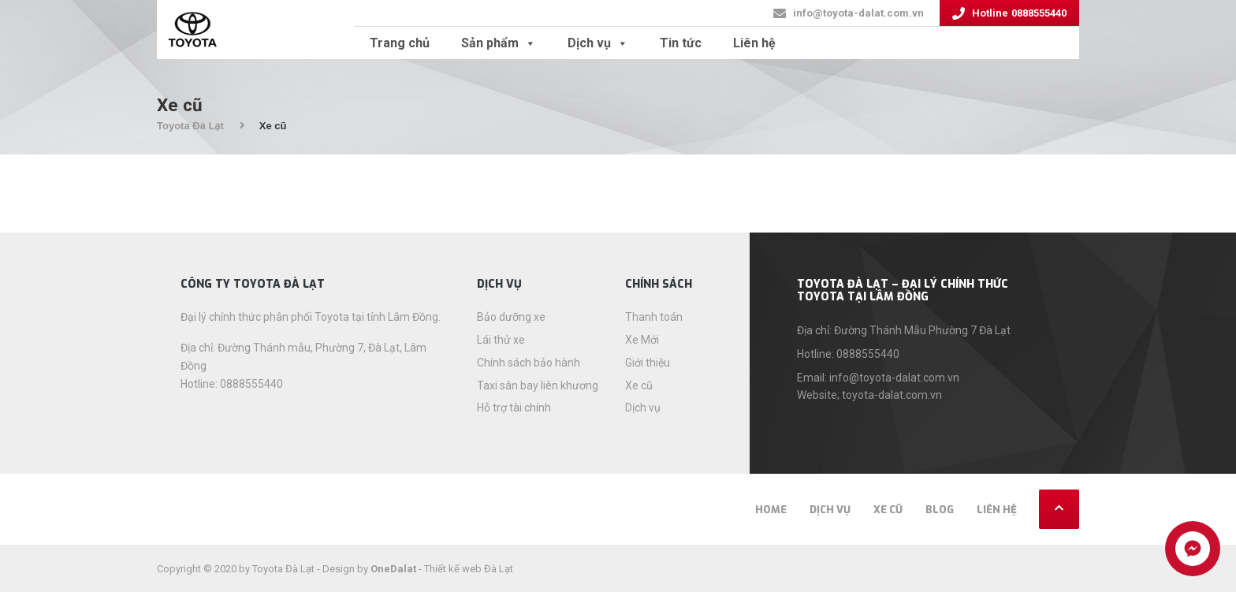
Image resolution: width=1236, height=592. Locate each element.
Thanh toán (654, 317)
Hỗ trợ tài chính (514, 407)
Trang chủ (400, 42)
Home (771, 509)
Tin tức (681, 42)
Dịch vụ (598, 42)
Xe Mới (642, 339)
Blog (939, 509)
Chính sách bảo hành (528, 362)
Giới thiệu (647, 362)
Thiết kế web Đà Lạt (468, 569)
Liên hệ (754, 42)
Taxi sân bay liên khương (537, 385)
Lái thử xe (501, 339)
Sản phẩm (498, 42)
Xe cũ (639, 385)
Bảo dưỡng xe (511, 317)
